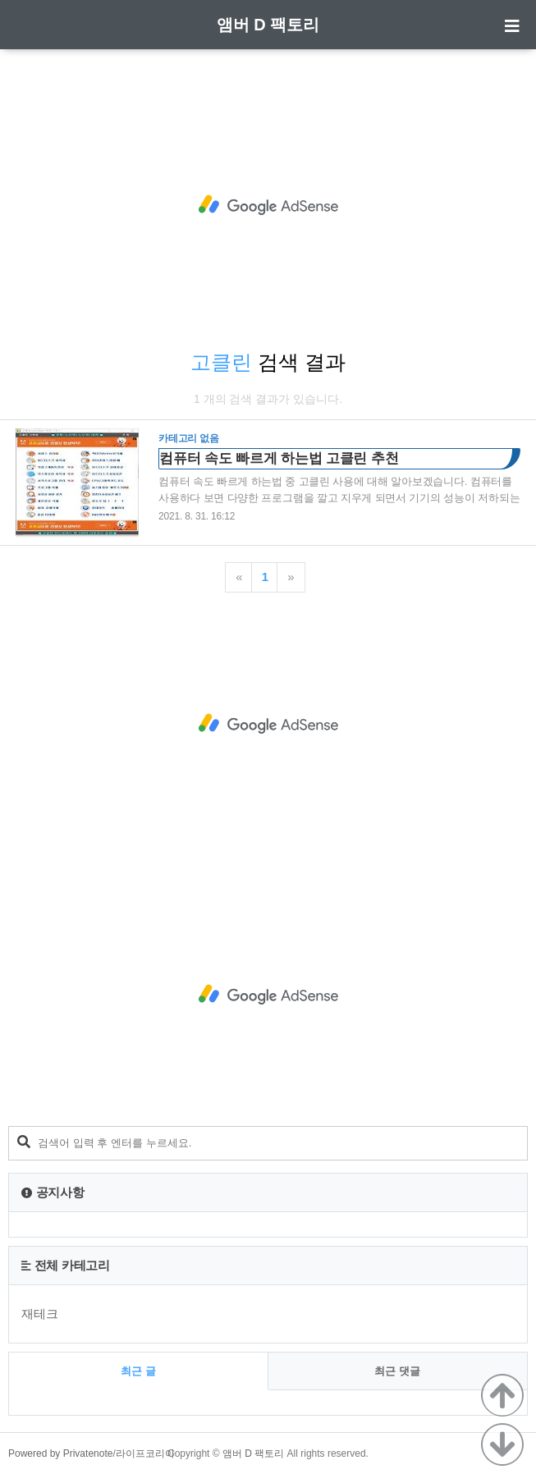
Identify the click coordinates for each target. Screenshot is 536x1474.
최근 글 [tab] (138, 1371)
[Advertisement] (268, 205)
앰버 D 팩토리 (268, 25)
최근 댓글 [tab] (397, 1371)
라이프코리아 (145, 1453)
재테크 (39, 1314)
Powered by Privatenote (60, 1453)
